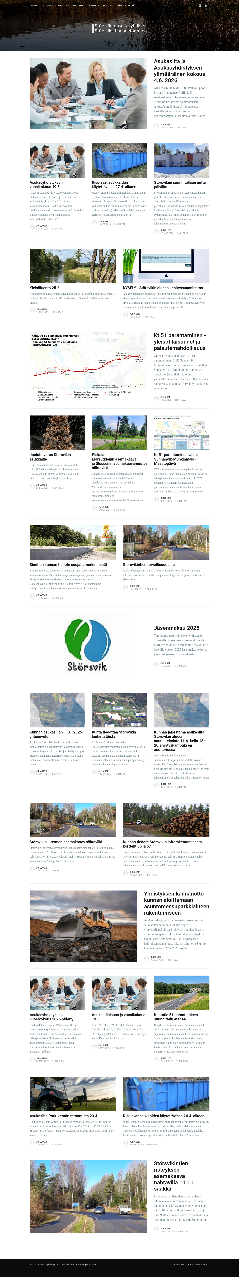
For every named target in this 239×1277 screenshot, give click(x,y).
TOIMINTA (78, 5)
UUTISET (34, 5)
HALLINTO (108, 5)
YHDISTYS (63, 5)
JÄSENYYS (93, 5)
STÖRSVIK (48, 5)
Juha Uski (166, 125)
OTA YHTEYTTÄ (126, 5)
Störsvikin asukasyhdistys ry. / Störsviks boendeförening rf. (59, 1264)
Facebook (195, 1264)
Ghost (206, 1264)
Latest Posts (180, 1264)
